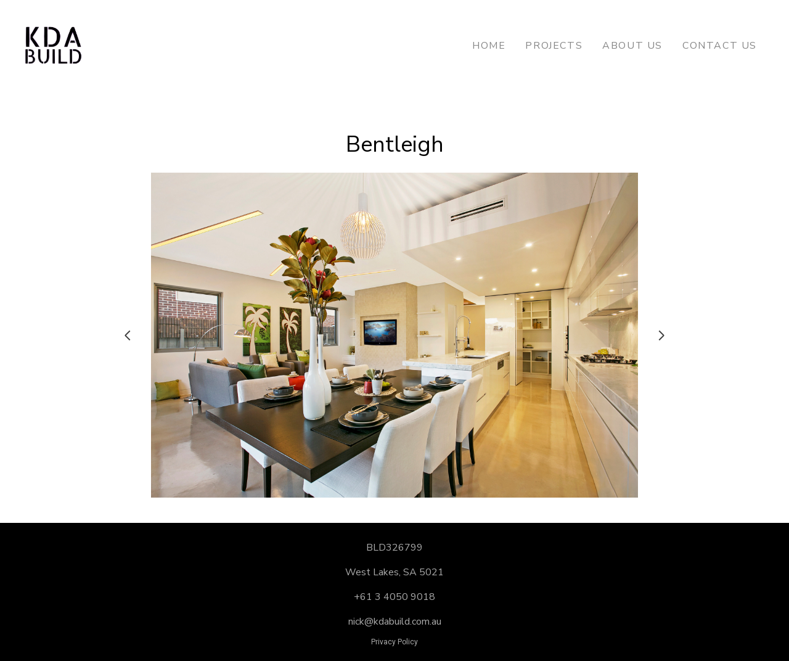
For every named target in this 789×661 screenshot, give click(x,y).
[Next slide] (661, 335)
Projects (554, 45)
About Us (632, 45)
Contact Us (719, 45)
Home (488, 45)
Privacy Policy (394, 642)
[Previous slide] (127, 335)
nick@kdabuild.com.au (394, 621)
